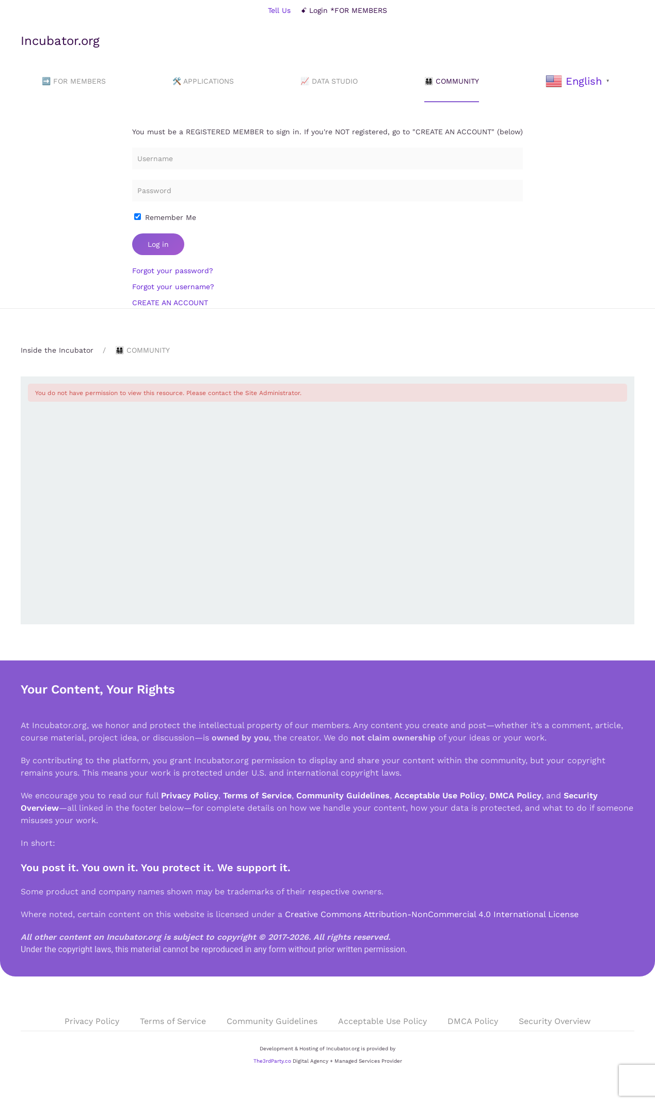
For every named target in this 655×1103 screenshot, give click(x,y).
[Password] (327, 190)
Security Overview (554, 1021)
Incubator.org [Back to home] (60, 41)
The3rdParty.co (272, 1061)
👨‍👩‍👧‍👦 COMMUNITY (451, 81)
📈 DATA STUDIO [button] (329, 81)
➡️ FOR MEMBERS (74, 81)
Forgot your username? (173, 286)
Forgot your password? (172, 270)
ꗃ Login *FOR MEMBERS (344, 10)
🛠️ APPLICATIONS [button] (203, 81)
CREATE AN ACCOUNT (170, 302)
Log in (158, 244)
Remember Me (165, 217)
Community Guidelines (343, 795)
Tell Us (279, 10)
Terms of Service (257, 795)
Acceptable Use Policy (439, 795)
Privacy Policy (189, 795)
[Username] (327, 158)
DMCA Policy (515, 795)
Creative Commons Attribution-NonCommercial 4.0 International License (432, 914)
